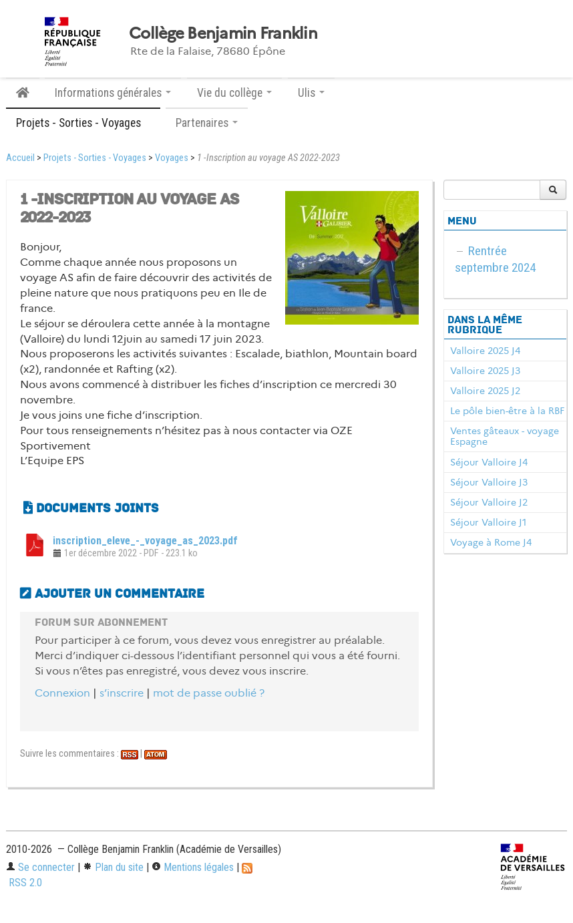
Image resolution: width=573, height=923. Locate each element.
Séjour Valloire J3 (489, 482)
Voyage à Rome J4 (491, 542)
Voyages (171, 158)
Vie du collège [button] (234, 93)
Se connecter (40, 867)
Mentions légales (193, 867)
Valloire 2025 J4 (485, 351)
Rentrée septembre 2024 (495, 259)
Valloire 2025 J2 (485, 391)
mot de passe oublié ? (208, 693)
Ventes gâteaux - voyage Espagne (504, 436)
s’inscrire (122, 693)
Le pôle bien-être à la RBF (507, 411)
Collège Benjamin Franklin (223, 33)
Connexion (62, 693)
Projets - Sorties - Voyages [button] (83, 123)
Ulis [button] (311, 93)
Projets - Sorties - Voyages (94, 158)
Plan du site (113, 867)
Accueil (20, 158)
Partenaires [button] (207, 123)
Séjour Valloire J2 (489, 502)
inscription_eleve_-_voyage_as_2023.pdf (145, 540)
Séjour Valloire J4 (489, 462)
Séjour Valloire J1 (488, 522)
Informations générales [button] (113, 93)
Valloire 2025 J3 (485, 371)
